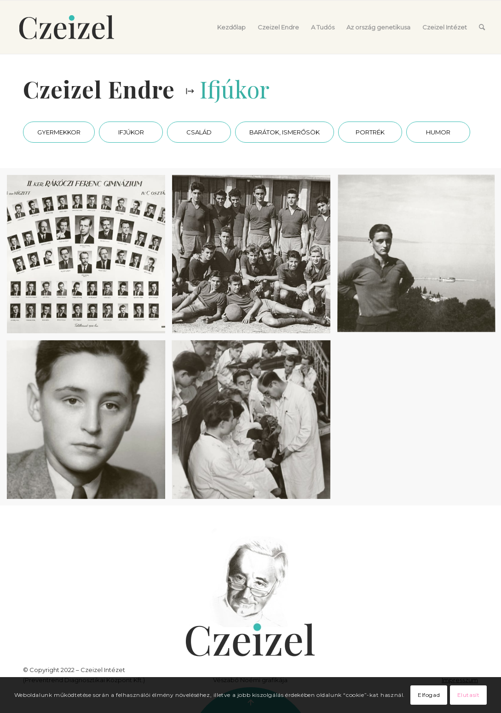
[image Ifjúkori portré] (89, 422)
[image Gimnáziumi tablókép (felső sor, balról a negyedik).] (89, 257)
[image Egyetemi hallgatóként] (254, 422)
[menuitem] (231, 27)
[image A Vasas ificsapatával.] (254, 257)
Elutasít (468, 694)
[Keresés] (482, 27)
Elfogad (429, 694)
